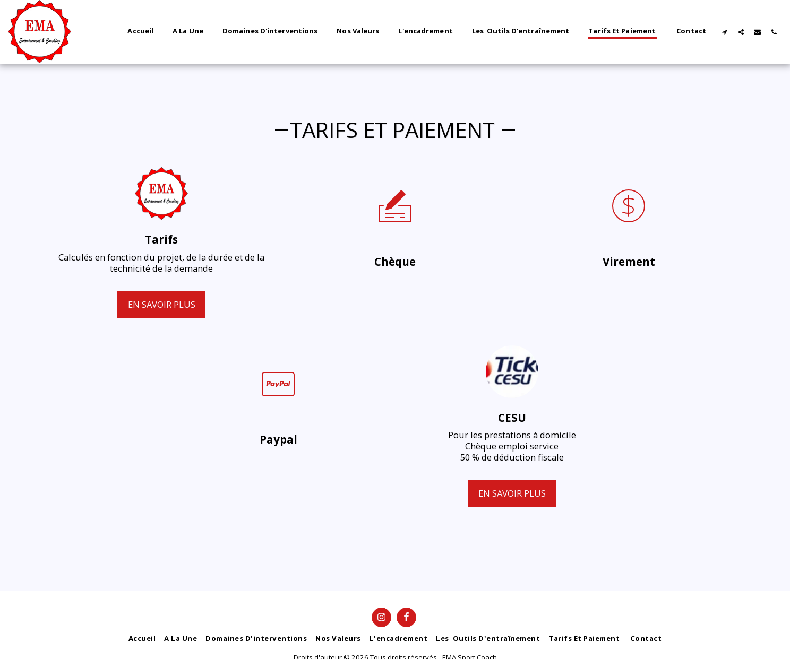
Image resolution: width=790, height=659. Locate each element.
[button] (724, 32)
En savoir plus (161, 304)
